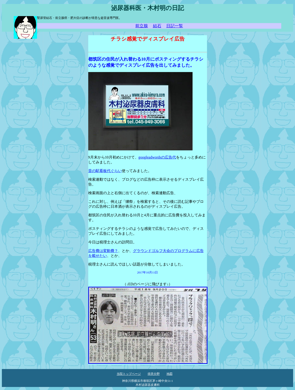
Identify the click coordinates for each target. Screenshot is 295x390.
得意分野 (154, 374)
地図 (169, 374)
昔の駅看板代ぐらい (105, 171)
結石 (157, 26)
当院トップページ (129, 374)
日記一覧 (174, 26)
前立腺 (141, 26)
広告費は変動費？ (103, 251)
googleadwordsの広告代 (157, 157)
